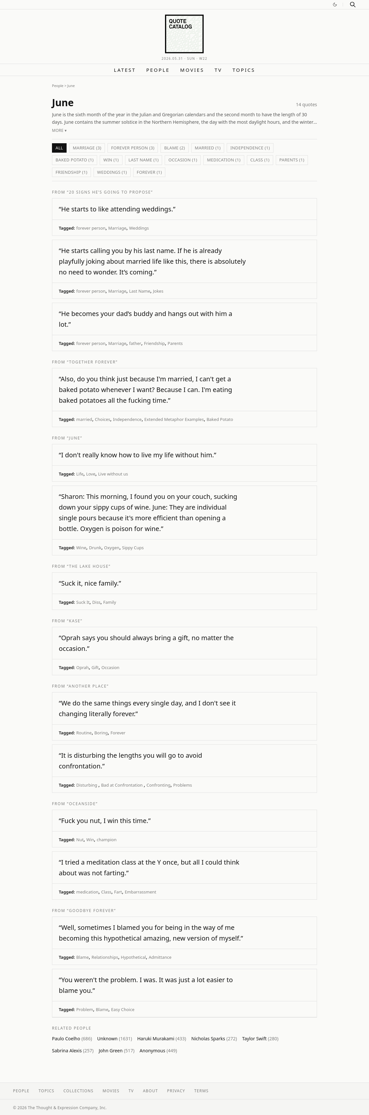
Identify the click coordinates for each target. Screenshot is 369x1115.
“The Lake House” (89, 566)
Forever (117, 733)
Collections (78, 1091)
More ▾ (59, 130)
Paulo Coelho (72, 1038)
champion (107, 840)
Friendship (154, 343)
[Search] (353, 4)
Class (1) (260, 160)
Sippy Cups (133, 548)
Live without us (113, 474)
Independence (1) (250, 148)
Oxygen (111, 548)
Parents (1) (291, 160)
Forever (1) (149, 172)
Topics (244, 70)
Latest (125, 70)
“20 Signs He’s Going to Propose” (110, 192)
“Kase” (75, 621)
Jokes (158, 291)
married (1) (208, 148)
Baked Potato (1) (75, 160)
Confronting (158, 785)
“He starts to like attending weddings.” (117, 209)
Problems (182, 785)
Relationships (105, 957)
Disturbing (87, 785)
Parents (175, 343)
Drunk (95, 548)
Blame (82, 957)
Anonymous (158, 1050)
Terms (201, 1091)
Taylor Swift (260, 1038)
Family (109, 602)
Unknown (114, 1038)
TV (218, 70)
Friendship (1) (71, 172)
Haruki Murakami (161, 1038)
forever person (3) (133, 148)
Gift (95, 667)
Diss (96, 602)
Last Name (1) (144, 160)
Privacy (176, 1091)
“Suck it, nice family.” (90, 583)
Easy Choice (122, 1009)
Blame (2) (174, 148)
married (84, 419)
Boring (101, 733)
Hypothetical (133, 957)
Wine (81, 548)
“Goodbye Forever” (91, 910)
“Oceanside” (82, 803)
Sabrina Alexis (73, 1050)
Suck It (83, 602)
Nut (80, 840)
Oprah (82, 667)
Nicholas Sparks (214, 1038)
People (158, 70)
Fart (118, 892)
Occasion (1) (182, 160)
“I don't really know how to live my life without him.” (137, 454)
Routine (84, 733)
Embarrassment (140, 892)
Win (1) (111, 160)
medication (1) (223, 160)
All (59, 148)
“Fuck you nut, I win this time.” (105, 820)
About (150, 1091)
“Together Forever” (92, 362)
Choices (102, 419)
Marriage (117, 228)
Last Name (139, 291)
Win (90, 840)
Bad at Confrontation (122, 785)
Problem (84, 1009)
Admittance (160, 957)
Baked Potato (220, 419)
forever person (91, 228)
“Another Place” (88, 686)
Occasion (110, 667)
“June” (74, 438)
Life (79, 474)
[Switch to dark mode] (335, 4)
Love (90, 474)
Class (106, 892)
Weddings (139, 228)
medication (87, 892)
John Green (116, 1050)
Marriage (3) (87, 148)
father (135, 343)
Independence (127, 419)
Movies (192, 70)
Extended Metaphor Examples (174, 419)
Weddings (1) (112, 172)
